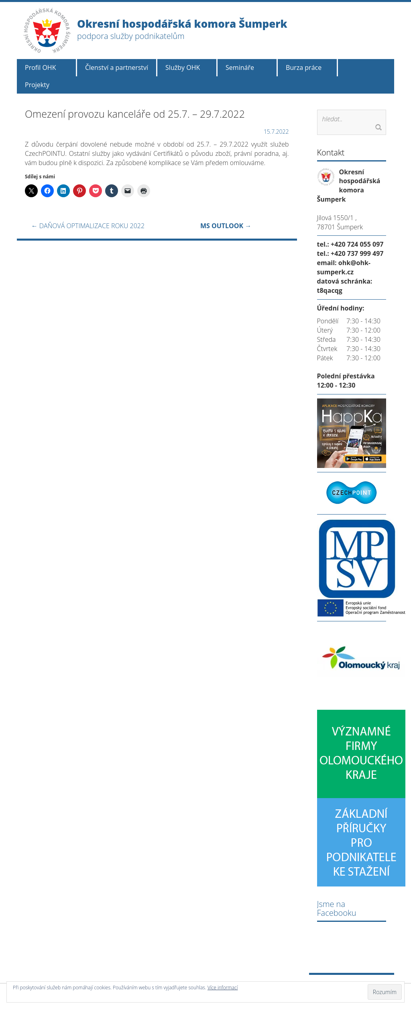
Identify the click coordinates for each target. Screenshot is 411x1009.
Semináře (240, 67)
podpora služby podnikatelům (131, 36)
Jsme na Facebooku (336, 908)
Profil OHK (40, 67)
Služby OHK (182, 67)
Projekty (37, 84)
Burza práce (303, 67)
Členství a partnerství (116, 67)
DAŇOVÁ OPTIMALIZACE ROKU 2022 (87, 225)
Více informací (223, 987)
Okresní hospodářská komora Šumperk (182, 23)
